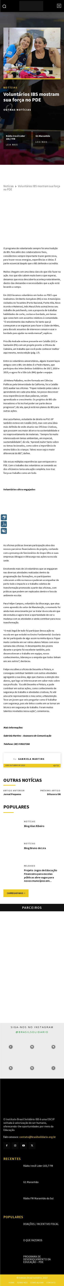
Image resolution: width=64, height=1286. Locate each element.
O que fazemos (32, 1240)
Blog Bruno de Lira (35, 848)
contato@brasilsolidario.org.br (37, 1137)
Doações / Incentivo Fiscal (41, 1224)
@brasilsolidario (32, 1032)
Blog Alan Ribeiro (34, 826)
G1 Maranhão (42, 135)
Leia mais (12, 145)
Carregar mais (16, 893)
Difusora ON (54, 794)
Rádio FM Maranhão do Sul (38, 1198)
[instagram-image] (10, 1046)
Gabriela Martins (31, 758)
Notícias (10, 87)
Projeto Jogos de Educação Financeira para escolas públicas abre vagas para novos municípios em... (40, 875)
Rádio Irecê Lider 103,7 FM (15, 137)
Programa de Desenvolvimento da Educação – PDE (37, 1259)
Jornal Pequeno (12, 794)
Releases (29, 866)
